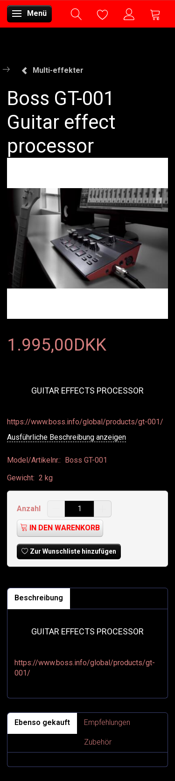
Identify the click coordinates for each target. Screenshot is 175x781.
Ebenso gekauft (42, 722)
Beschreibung (38, 597)
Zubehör (98, 742)
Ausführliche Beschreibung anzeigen (66, 437)
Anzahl (29, 508)
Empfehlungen (107, 722)
